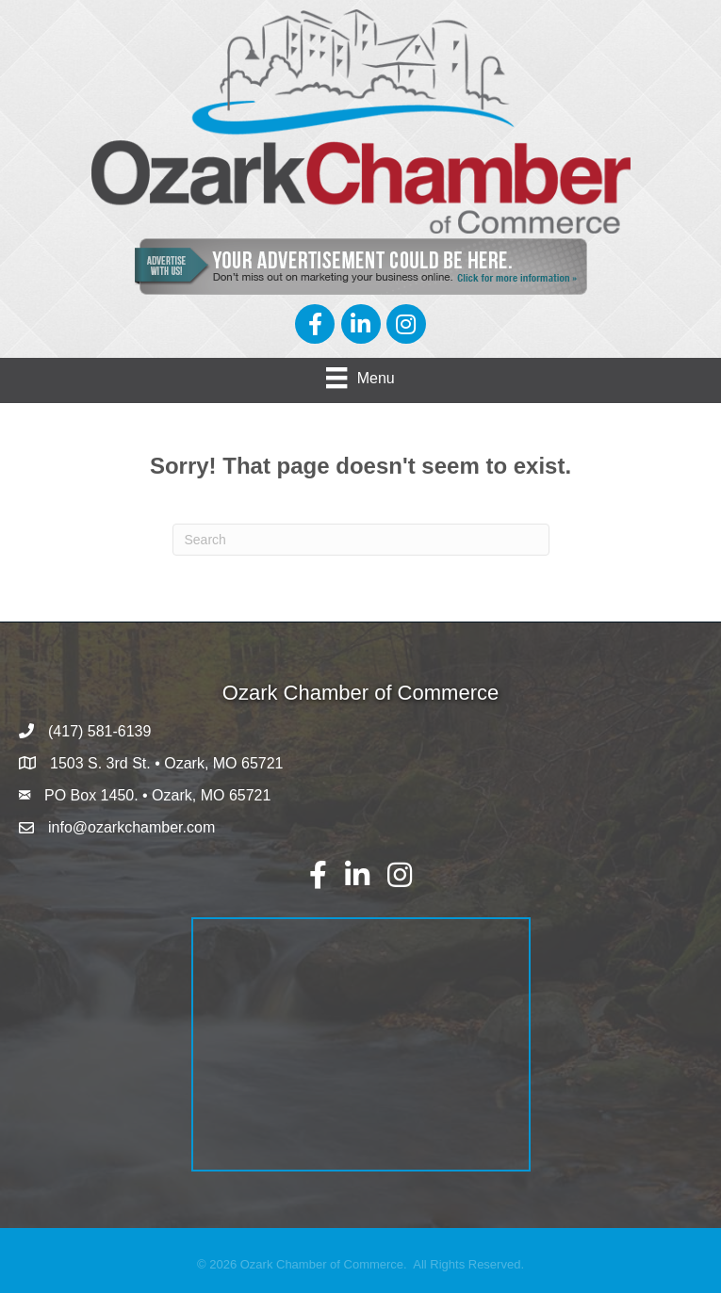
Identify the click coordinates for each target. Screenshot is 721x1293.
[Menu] (360, 377)
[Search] (360, 540)
